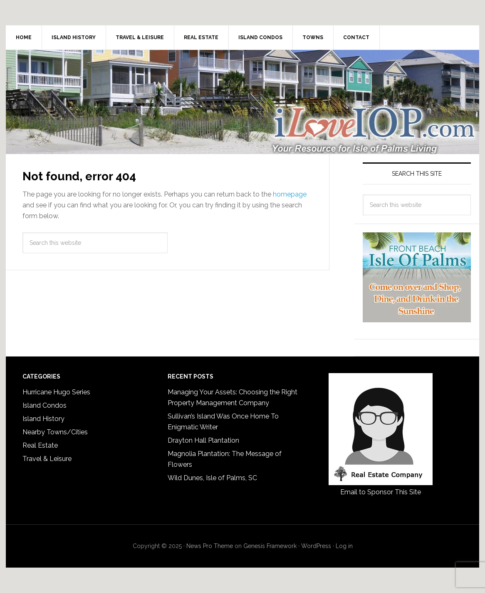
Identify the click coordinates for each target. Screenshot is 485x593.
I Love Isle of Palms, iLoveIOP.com (242, 102)
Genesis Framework (270, 546)
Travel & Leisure (47, 459)
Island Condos (44, 405)
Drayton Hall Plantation (203, 440)
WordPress (316, 546)
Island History (43, 419)
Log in (344, 546)
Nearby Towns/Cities (55, 432)
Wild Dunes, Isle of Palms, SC (212, 478)
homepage (290, 194)
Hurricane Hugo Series (56, 392)
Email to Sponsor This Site (380, 492)
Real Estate (40, 445)
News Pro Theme (209, 546)
